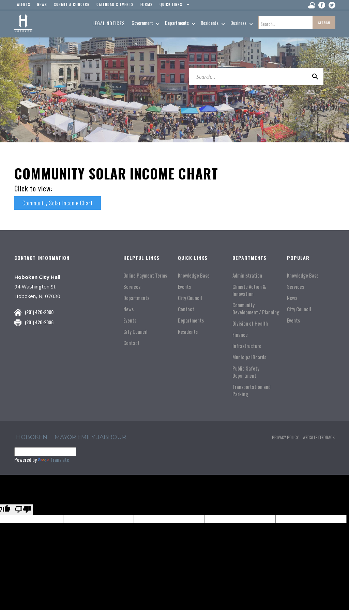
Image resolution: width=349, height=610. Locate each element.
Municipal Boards (249, 357)
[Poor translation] (23, 509)
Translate (53, 459)
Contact (131, 342)
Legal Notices (108, 23)
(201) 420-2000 (39, 311)
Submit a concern (72, 4)
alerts (23, 4)
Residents (188, 331)
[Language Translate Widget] (45, 451)
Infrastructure (246, 345)
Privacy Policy (285, 437)
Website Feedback (319, 437)
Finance (240, 334)
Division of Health (250, 323)
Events (129, 320)
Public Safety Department (245, 372)
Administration (247, 275)
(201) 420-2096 (39, 322)
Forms (146, 4)
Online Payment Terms (145, 275)
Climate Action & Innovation (249, 290)
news (42, 4)
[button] (173, 6)
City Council (135, 331)
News (128, 309)
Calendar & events (115, 4)
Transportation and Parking (251, 390)
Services (131, 286)
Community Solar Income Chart (57, 203)
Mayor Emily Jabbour (90, 437)
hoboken (31, 437)
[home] (23, 23)
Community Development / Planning (255, 308)
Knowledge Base (194, 275)
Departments (136, 297)
